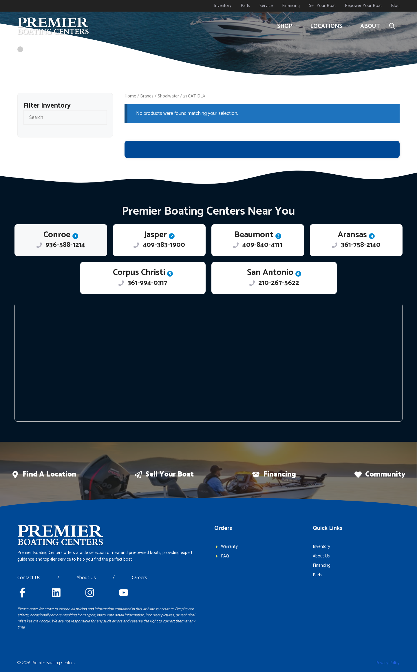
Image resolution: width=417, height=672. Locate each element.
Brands (146, 96)
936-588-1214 (65, 245)
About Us (86, 578)
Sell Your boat (169, 474)
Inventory (222, 5)
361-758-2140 (361, 245)
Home (130, 96)
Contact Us (28, 578)
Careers (139, 578)
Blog (395, 5)
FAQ (225, 556)
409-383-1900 (164, 245)
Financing (291, 5)
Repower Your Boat (363, 5)
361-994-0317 (147, 283)
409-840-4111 (262, 245)
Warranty (229, 546)
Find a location (49, 474)
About (370, 26)
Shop (291, 26)
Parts (245, 5)
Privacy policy (388, 662)
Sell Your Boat (322, 5)
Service (266, 5)
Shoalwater (168, 96)
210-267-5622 (278, 283)
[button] (392, 26)
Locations (333, 26)
